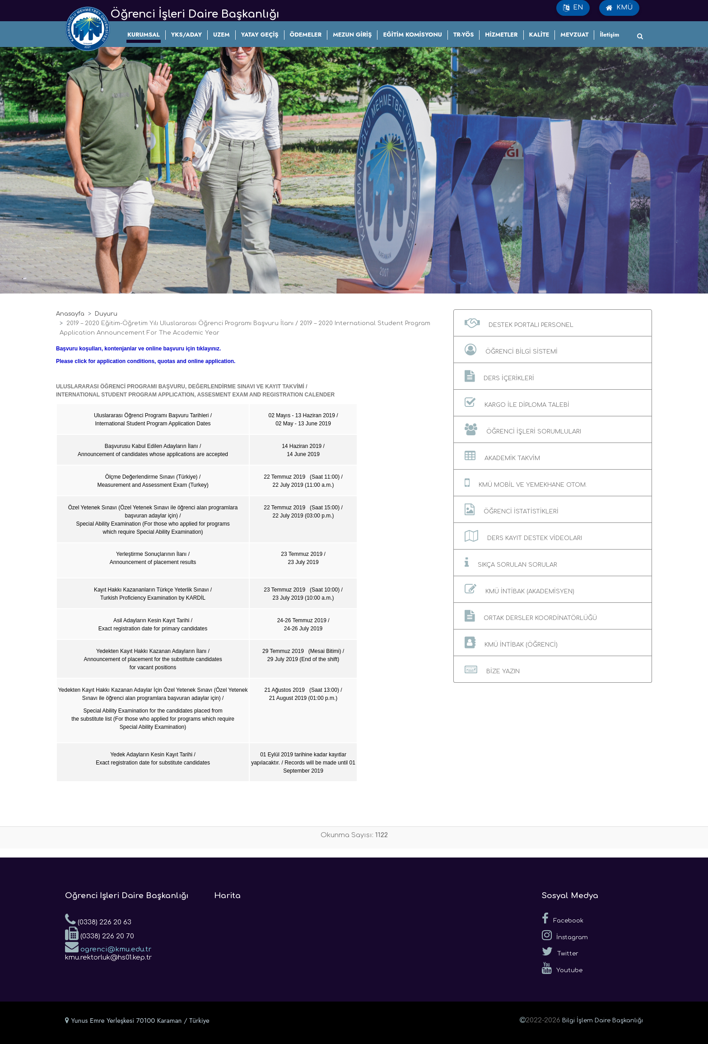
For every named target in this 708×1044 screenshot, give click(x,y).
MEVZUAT (574, 34)
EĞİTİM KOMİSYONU (412, 34)
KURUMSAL (143, 34)
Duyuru (106, 314)
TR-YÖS (463, 34)
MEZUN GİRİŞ (352, 34)
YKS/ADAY (186, 34)
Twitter (560, 951)
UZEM (221, 34)
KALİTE (539, 34)
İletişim (609, 34)
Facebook (562, 918)
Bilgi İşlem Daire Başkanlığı (602, 1020)
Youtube (562, 968)
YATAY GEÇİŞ (260, 34)
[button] (552, 322)
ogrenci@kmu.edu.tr (108, 946)
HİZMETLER (501, 34)
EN (573, 7)
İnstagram (565, 935)
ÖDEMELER (306, 34)
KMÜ (619, 7)
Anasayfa (70, 314)
